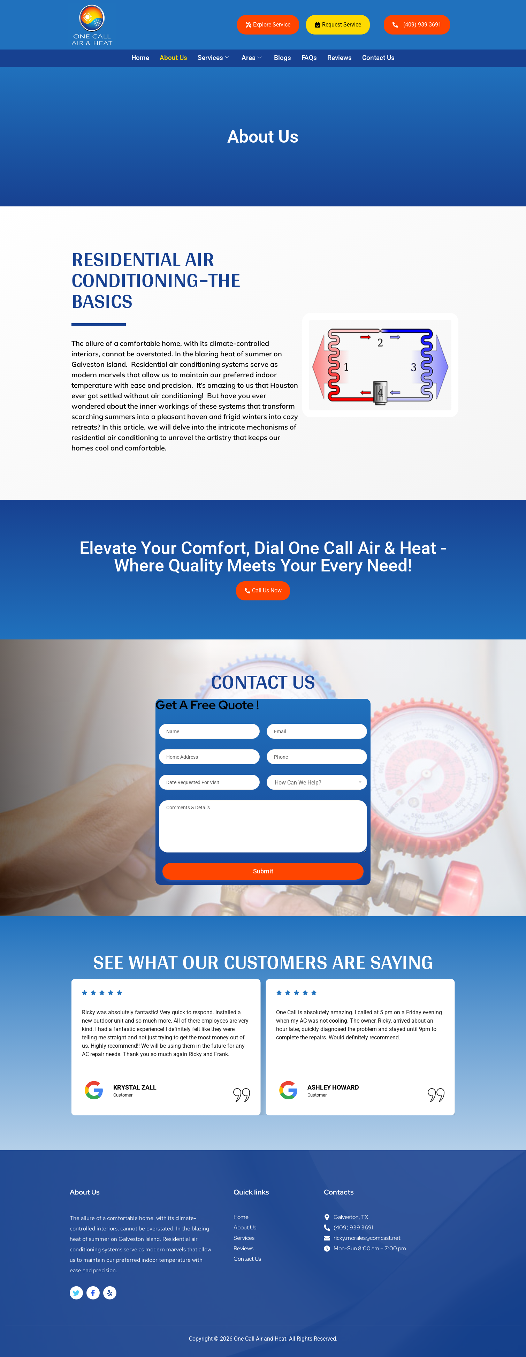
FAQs (309, 58)
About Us (173, 58)
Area (251, 58)
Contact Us (378, 58)
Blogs (282, 58)
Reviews (339, 58)
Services (213, 58)
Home (140, 58)
